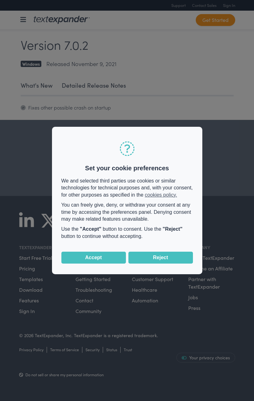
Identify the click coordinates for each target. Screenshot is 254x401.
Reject (160, 257)
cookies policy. (161, 195)
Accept (93, 257)
